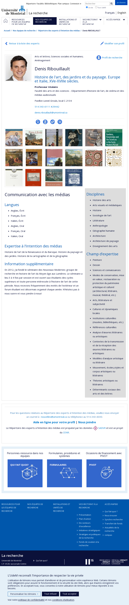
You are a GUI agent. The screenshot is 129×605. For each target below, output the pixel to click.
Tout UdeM (100, 7)
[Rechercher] (111, 4)
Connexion (75, 3)
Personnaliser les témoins (24, 593)
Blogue (52, 121)
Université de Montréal (13, 10)
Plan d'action (85, 518)
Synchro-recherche (114, 519)
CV (45, 121)
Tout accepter (69, 593)
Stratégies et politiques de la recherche (90, 536)
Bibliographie (59, 121)
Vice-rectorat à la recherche (88, 506)
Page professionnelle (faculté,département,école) (38, 121)
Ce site (89, 7)
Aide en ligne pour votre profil (54, 422)
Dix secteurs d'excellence (85, 524)
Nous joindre (87, 422)
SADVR (99, 427)
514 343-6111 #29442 (47, 106)
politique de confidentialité (31, 599)
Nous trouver (111, 515)
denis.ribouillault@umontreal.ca (51, 112)
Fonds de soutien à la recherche (89, 544)
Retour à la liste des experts (24, 43)
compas (108, 535)
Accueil (7, 30)
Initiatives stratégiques (89, 530)
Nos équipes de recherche (24, 30)
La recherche (38, 13)
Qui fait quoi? (41, 560)
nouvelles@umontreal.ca (54, 416)
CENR (66, 432)
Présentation (85, 514)
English (122, 12)
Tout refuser (50, 593)
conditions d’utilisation (63, 599)
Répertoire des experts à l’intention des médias (59, 30)
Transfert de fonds (114, 523)
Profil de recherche (112, 57)
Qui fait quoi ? (111, 511)
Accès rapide (111, 504)
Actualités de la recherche (112, 529)
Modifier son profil (114, 43)
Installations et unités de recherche (61, 507)
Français (110, 12)
